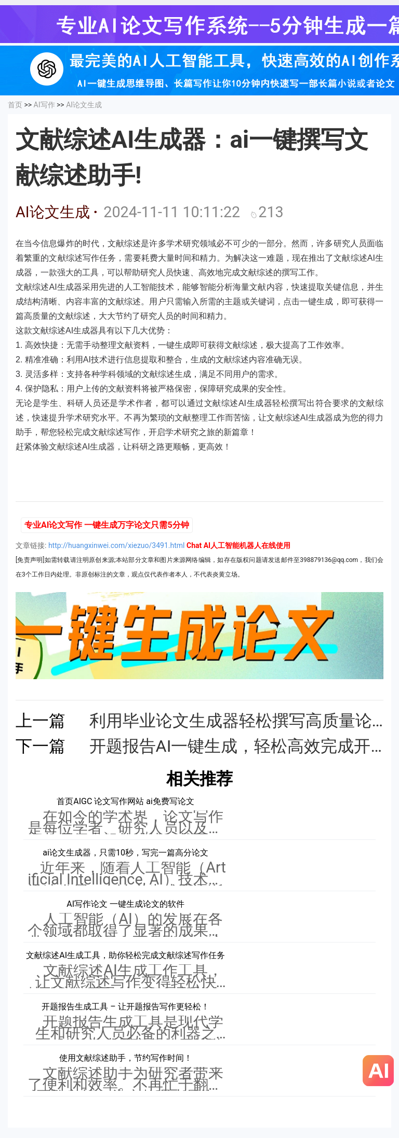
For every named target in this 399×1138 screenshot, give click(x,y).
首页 (15, 105)
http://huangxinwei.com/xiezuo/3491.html (116, 545)
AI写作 (44, 105)
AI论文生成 (84, 105)
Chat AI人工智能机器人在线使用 (238, 545)
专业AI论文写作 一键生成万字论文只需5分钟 (106, 525)
